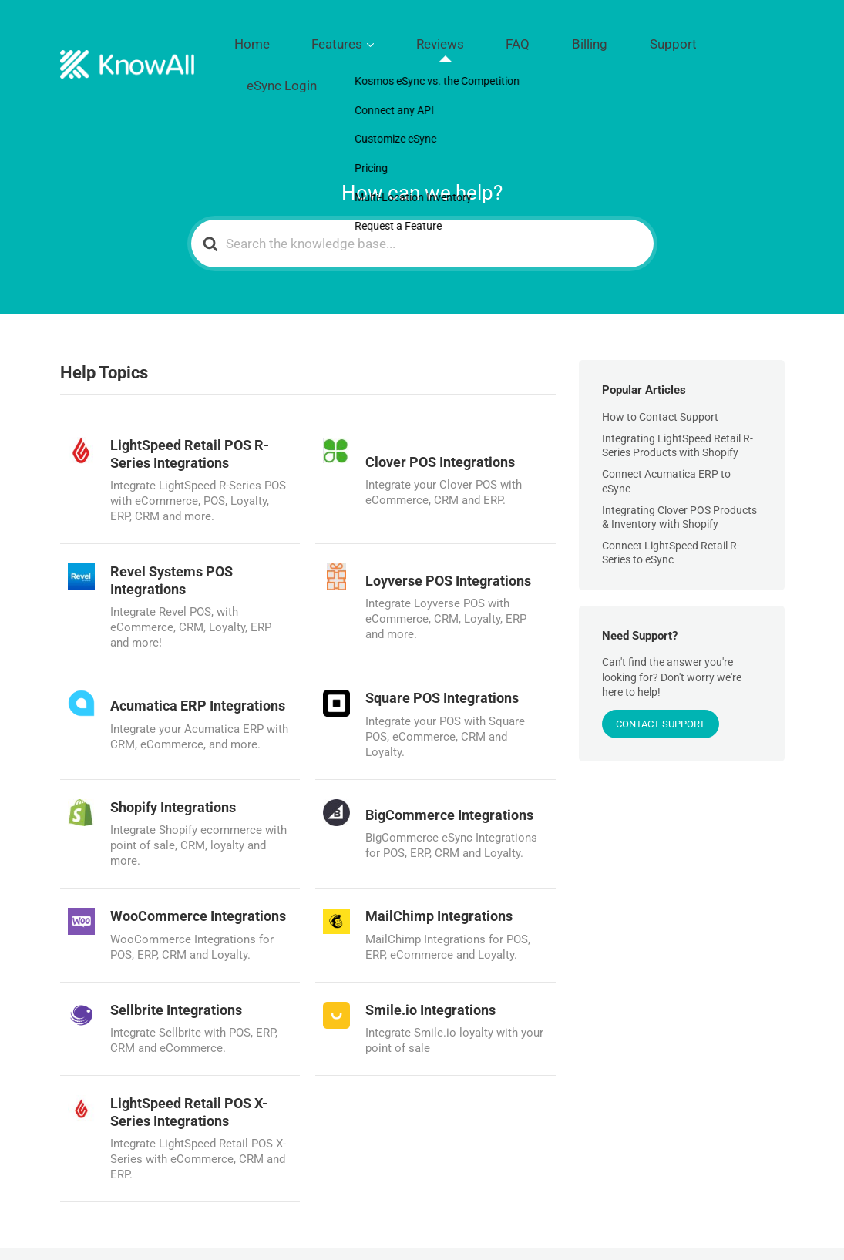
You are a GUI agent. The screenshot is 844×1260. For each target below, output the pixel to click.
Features (424, 39)
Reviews (504, 39)
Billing (611, 39)
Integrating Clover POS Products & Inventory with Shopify (679, 465)
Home (361, 39)
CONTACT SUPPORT (660, 672)
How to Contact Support (660, 365)
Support (671, 39)
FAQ (560, 39)
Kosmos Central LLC (169, 1228)
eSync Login (747, 39)
